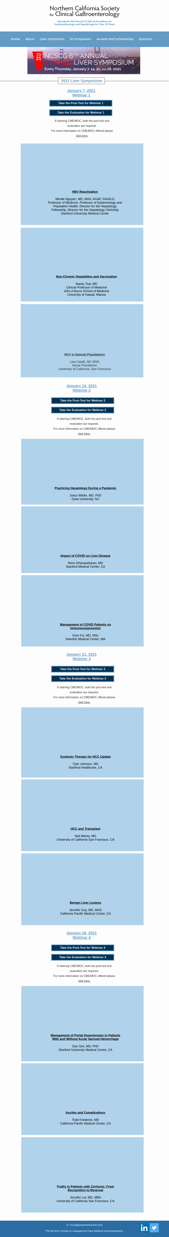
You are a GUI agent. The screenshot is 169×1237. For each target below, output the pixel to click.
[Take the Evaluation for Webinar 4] (82, 957)
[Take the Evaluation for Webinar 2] (82, 410)
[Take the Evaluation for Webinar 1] (80, 112)
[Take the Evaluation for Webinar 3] (82, 678)
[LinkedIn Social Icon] (144, 1227)
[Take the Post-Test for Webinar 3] (82, 669)
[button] (145, 39)
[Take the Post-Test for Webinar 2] (82, 400)
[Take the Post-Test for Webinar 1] (80, 103)
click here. (82, 135)
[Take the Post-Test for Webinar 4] (82, 947)
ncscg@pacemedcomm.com (86, 1224)
